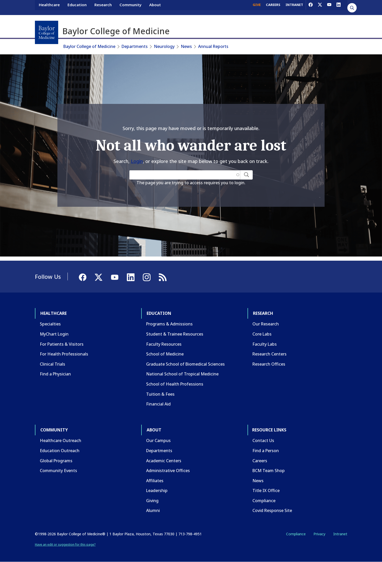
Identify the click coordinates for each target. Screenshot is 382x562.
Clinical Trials (52, 364)
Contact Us (263, 440)
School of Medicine (165, 354)
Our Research (265, 324)
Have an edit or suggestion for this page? (65, 544)
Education (77, 7)
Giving (152, 500)
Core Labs (262, 334)
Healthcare (49, 7)
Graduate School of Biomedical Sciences (185, 364)
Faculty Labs (264, 344)
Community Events (58, 470)
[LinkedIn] (338, 7)
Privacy (319, 533)
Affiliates (154, 480)
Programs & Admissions (169, 324)
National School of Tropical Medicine (182, 374)
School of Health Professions (174, 384)
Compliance (263, 500)
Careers (259, 461)
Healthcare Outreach (60, 440)
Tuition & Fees (160, 394)
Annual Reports (213, 46)
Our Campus (158, 440)
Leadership (157, 490)
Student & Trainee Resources (174, 334)
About (155, 7)
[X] (320, 7)
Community (130, 7)
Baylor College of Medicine (89, 46)
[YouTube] (329, 7)
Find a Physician (55, 374)
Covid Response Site (272, 510)
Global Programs (56, 461)
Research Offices (268, 364)
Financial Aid (158, 404)
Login (137, 161)
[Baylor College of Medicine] (46, 32)
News (186, 46)
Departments (135, 46)
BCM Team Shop (268, 470)
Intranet (340, 533)
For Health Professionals (64, 354)
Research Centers (269, 354)
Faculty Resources (164, 344)
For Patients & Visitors (62, 344)
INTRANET (294, 7)
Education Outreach (59, 450)
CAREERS (273, 7)
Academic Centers (163, 461)
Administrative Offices (168, 470)
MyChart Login (54, 334)
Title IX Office (266, 490)
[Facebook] (311, 7)
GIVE (257, 7)
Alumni (153, 510)
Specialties (50, 324)
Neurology (164, 46)
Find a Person (265, 450)
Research (103, 7)
